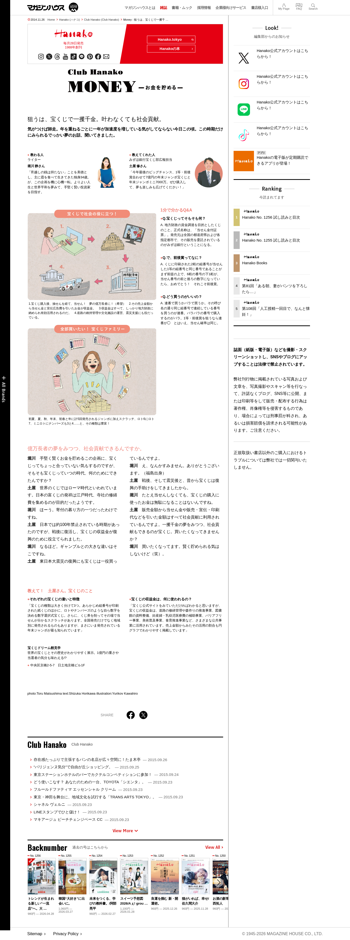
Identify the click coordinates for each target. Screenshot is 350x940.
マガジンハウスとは (140, 7)
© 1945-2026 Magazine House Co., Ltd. (282, 934)
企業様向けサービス (231, 7)
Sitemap (34, 934)
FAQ (299, 4)
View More (125, 830)
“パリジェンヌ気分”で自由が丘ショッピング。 (86, 767)
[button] (218, 882)
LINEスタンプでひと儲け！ (70, 812)
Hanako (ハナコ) (69, 19)
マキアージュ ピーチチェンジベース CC (81, 819)
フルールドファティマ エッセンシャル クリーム (88, 789)
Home (51, 19)
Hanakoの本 (176, 49)
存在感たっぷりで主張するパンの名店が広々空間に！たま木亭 (100, 759)
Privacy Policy (66, 934)
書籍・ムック (182, 7)
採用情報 (204, 7)
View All (214, 847)
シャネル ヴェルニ (63, 804)
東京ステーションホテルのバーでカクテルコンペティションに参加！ (106, 774)
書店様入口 (259, 7)
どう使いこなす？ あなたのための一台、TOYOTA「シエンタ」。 (103, 782)
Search (313, 4)
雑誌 (163, 7)
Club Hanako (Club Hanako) (101, 19)
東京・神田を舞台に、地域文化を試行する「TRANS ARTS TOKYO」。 (108, 797)
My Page (284, 4)
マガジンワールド (52, 7)
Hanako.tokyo (175, 40)
